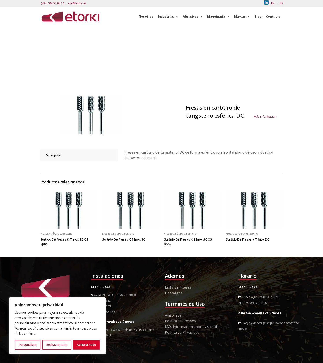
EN (272, 3)
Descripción (54, 155)
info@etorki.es (77, 3)
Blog (257, 16)
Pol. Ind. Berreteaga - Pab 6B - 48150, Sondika (122, 330)
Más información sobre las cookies (193, 326)
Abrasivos (193, 16)
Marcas (242, 16)
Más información (265, 117)
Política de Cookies (180, 321)
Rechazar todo (56, 345)
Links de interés (178, 287)
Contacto (273, 16)
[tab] (79, 155)
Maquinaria (218, 16)
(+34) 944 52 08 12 (52, 3)
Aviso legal (174, 315)
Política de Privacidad (182, 332)
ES (281, 3)
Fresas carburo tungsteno (56, 233)
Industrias (168, 16)
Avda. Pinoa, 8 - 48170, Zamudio (113, 295)
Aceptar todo (86, 345)
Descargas (173, 293)
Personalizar (28, 345)
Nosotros (146, 16)
